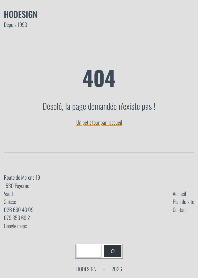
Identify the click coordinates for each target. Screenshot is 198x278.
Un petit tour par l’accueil (99, 122)
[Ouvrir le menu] (191, 18)
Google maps (15, 226)
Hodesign (20, 14)
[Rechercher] (112, 251)
